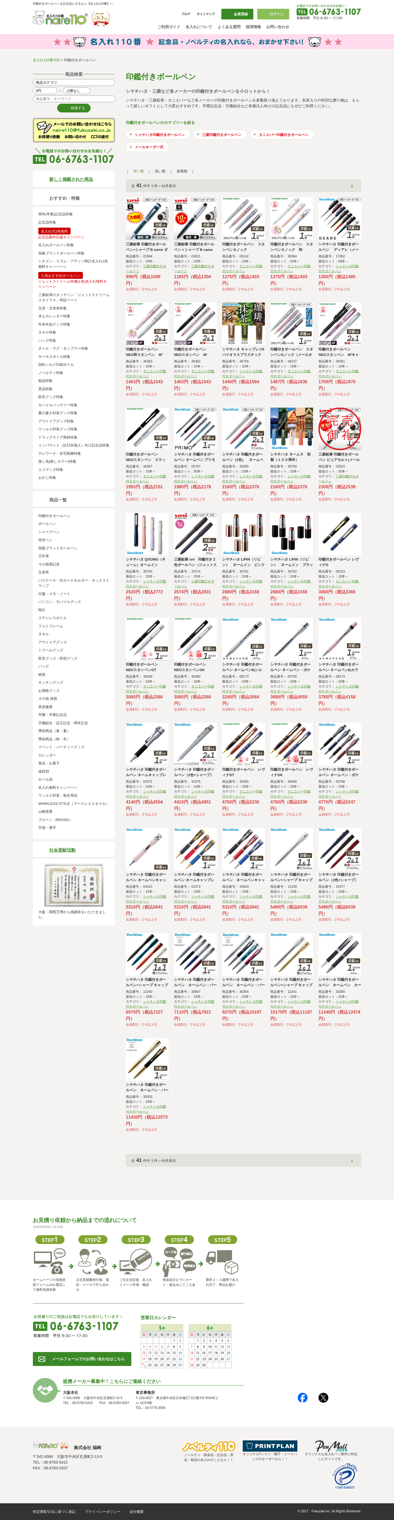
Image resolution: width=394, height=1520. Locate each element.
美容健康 (45, 707)
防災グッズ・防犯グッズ (57, 658)
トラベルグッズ (50, 650)
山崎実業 (45, 812)
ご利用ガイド (168, 27)
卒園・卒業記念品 (52, 715)
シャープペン (49, 532)
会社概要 (136, 1512)
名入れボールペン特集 (56, 245)
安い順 (138, 171)
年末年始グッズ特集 (54, 324)
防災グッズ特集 (50, 397)
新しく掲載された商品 (71, 179)
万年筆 (43, 556)
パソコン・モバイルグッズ (59, 602)
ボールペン (47, 524)
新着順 (182, 171)
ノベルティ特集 (50, 373)
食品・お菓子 (49, 763)
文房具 (43, 572)
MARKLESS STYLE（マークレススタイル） (73, 804)
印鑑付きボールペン (54, 516)
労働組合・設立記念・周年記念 (63, 723)
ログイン (277, 14)
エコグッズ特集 (50, 470)
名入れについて (199, 27)
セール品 (45, 779)
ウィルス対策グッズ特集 (57, 429)
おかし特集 (47, 477)
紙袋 (41, 674)
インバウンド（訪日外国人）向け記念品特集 (73, 445)
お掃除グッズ (49, 691)
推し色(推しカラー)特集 (57, 461)
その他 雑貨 (47, 699)
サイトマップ (206, 14)
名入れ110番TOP (46, 60)
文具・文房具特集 (52, 308)
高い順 (160, 171)
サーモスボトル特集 (54, 357)
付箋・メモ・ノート (54, 594)
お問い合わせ (277, 27)
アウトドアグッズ (52, 642)
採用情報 (253, 27)
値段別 (43, 771)
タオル (43, 634)
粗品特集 (45, 381)
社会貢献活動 (62, 850)
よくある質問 (229, 27)
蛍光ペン (45, 540)
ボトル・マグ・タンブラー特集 (63, 348)
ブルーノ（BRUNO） (55, 820)
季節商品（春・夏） (54, 731)
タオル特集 (47, 332)
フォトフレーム (50, 626)
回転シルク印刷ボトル (56, 364)
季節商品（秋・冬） (54, 739)
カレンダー (47, 755)
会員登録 (241, 14)
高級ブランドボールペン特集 (61, 253)
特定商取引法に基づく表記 (54, 1512)
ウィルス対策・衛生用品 (57, 795)
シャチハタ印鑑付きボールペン (160, 135)
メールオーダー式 (149, 147)
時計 (41, 610)
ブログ (185, 14)
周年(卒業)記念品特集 (55, 214)
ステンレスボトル (52, 618)
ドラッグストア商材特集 (57, 437)
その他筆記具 (49, 564)
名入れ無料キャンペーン (57, 787)
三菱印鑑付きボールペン (221, 135)
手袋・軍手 (47, 828)
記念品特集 (47, 222)
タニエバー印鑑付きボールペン (284, 135)
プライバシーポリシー (102, 1512)
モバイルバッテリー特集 (57, 405)
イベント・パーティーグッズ (61, 747)
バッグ (43, 666)
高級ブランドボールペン (57, 548)
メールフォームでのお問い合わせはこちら (88, 1359)
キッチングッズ (50, 682)
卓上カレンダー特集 (54, 316)
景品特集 (45, 389)
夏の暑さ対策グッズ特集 (57, 413)
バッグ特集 (47, 340)
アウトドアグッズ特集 (56, 421)
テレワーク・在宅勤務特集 (59, 453)
